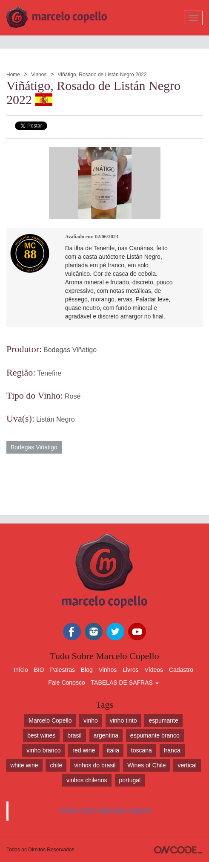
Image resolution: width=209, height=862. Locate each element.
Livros (130, 669)
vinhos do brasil (94, 765)
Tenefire (49, 373)
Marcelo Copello (50, 720)
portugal (130, 780)
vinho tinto (123, 720)
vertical (187, 765)
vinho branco (43, 750)
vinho (90, 720)
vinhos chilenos (86, 780)
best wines (41, 735)
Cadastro (181, 669)
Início (21, 669)
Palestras (62, 669)
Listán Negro (55, 419)
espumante (163, 720)
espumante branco (155, 735)
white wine (24, 765)
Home (13, 75)
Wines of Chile (146, 765)
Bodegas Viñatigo (70, 349)
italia (113, 750)
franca (172, 750)
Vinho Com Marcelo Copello (105, 811)
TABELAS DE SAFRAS (125, 682)
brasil (74, 735)
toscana (141, 750)
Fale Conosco (66, 682)
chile (56, 765)
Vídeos (153, 669)
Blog (87, 669)
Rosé (72, 396)
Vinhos (38, 75)
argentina (106, 735)
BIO (39, 669)
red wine (83, 750)
